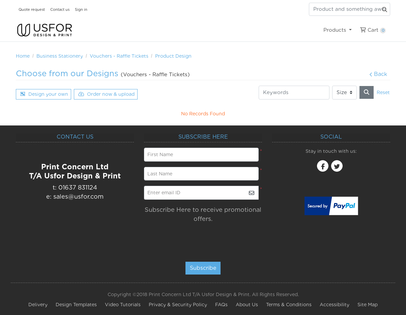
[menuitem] (337, 30)
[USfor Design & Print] (44, 30)
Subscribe (203, 268)
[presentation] (200, 239)
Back (378, 74)
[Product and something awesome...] (349, 9)
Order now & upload (106, 94)
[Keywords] (294, 92)
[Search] (366, 92)
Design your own (44, 94)
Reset (383, 92)
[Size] (344, 92)
